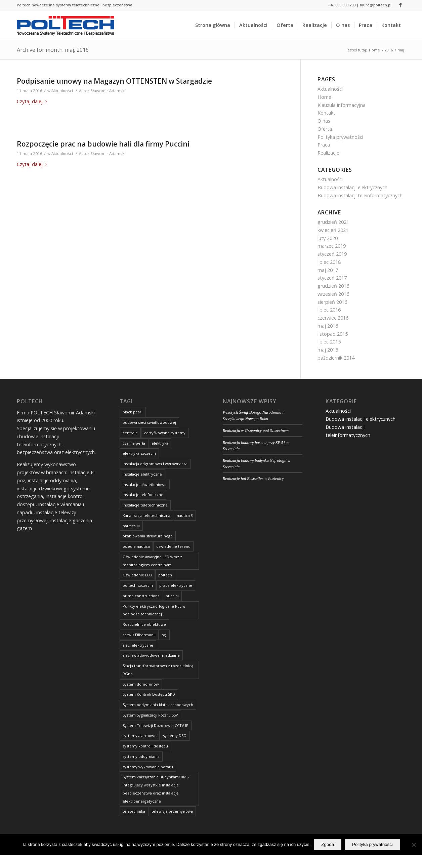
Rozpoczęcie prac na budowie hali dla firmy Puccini (103, 144)
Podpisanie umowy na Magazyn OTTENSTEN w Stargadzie (114, 81)
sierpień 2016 (332, 302)
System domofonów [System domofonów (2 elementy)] (141, 684)
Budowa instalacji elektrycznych (352, 187)
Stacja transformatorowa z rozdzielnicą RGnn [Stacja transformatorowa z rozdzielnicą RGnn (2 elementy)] (158, 669)
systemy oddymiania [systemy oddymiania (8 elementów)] (141, 756)
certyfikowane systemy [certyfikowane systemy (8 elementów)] (164, 432)
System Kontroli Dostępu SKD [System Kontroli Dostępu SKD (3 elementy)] (149, 694)
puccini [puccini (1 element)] (172, 595)
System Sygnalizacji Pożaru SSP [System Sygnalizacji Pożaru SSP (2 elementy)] (150, 715)
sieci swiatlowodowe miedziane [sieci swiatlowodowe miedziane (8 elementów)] (151, 655)
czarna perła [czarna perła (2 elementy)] (134, 443)
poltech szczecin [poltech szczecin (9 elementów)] (138, 585)
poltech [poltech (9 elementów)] (165, 574)
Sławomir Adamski (107, 90)
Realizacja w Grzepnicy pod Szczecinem (256, 430)
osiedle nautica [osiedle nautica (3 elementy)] (136, 546)
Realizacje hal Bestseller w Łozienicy (253, 478)
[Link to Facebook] (400, 5)
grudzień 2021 (333, 222)
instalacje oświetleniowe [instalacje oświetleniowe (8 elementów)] (145, 484)
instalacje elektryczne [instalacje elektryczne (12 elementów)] (142, 474)
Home (374, 49)
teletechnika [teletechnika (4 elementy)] (134, 811)
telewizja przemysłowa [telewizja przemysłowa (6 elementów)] (172, 811)
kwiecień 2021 (333, 230)
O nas (324, 121)
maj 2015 (328, 350)
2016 (389, 49)
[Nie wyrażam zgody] (413, 844)
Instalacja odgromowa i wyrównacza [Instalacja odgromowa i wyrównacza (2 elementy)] (155, 463)
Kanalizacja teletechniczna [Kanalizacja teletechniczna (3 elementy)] (146, 515)
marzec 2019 (332, 246)
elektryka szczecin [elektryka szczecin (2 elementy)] (139, 453)
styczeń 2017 (332, 278)
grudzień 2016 (333, 286)
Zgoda (327, 844)
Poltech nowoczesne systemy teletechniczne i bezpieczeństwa (74, 4)
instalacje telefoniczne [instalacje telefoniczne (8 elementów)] (143, 494)
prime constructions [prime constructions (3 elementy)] (141, 595)
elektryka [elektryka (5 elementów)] (160, 443)
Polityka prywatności (340, 137)
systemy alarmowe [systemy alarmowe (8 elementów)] (140, 735)
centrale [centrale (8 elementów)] (130, 432)
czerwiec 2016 (333, 318)
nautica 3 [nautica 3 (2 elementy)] (185, 515)
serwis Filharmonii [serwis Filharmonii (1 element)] (139, 634)
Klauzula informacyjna (342, 105)
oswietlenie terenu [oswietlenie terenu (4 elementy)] (173, 546)
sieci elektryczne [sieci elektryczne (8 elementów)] (138, 645)
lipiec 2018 (329, 262)
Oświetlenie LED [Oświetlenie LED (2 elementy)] (137, 574)
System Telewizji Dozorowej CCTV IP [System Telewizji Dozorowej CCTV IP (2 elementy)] (155, 725)
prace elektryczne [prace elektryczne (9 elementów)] (175, 585)
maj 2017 (328, 270)
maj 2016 (328, 326)
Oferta (325, 129)
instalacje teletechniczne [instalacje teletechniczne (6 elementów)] (145, 504)
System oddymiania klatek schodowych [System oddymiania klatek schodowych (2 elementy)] (158, 704)
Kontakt (326, 113)
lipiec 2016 (329, 310)
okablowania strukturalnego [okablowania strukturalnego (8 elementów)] (148, 535)
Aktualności (62, 90)
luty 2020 (328, 238)
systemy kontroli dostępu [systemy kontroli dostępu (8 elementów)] (145, 745)
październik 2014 (336, 358)
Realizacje (328, 153)
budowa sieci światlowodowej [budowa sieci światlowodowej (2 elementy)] (149, 422)
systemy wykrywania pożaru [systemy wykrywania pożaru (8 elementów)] (148, 766)
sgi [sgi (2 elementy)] (164, 634)
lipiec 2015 (329, 341)
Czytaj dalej (33, 101)
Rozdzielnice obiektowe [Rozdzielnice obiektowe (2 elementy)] (144, 624)
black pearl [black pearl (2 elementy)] (132, 411)
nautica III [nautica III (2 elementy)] (131, 525)
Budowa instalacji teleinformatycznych (360, 195)
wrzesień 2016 (333, 294)
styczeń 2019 (332, 254)
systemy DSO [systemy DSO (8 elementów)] (174, 735)
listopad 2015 (333, 334)
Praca (324, 144)
